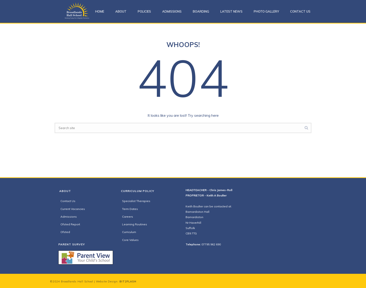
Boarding (201, 11)
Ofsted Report (70, 224)
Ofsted (65, 232)
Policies (144, 11)
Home (99, 11)
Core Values (130, 240)
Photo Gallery (266, 11)
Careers (127, 216)
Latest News (231, 11)
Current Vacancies (72, 209)
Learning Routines (134, 224)
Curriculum (129, 232)
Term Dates (130, 209)
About (121, 11)
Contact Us (300, 11)
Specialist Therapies (136, 201)
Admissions (172, 11)
